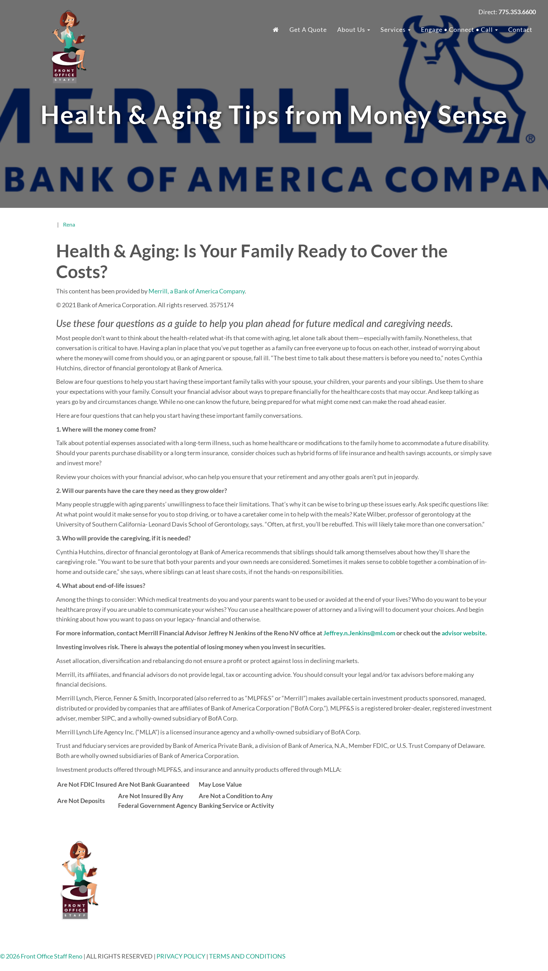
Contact (520, 29)
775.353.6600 (218, 852)
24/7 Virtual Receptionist (327, 862)
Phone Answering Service (327, 902)
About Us (353, 29)
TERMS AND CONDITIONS (247, 956)
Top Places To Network (437, 932)
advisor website (463, 633)
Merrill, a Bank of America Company (197, 291)
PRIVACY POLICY (181, 956)
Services (395, 29)
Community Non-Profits (439, 902)
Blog (413, 882)
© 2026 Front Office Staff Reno (41, 956)
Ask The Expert (427, 922)
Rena (69, 224)
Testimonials (424, 862)
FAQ (413, 852)
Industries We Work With (327, 852)
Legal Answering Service (325, 872)
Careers (417, 872)
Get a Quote (308, 29)
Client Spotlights (429, 912)
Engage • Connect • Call (459, 29)
